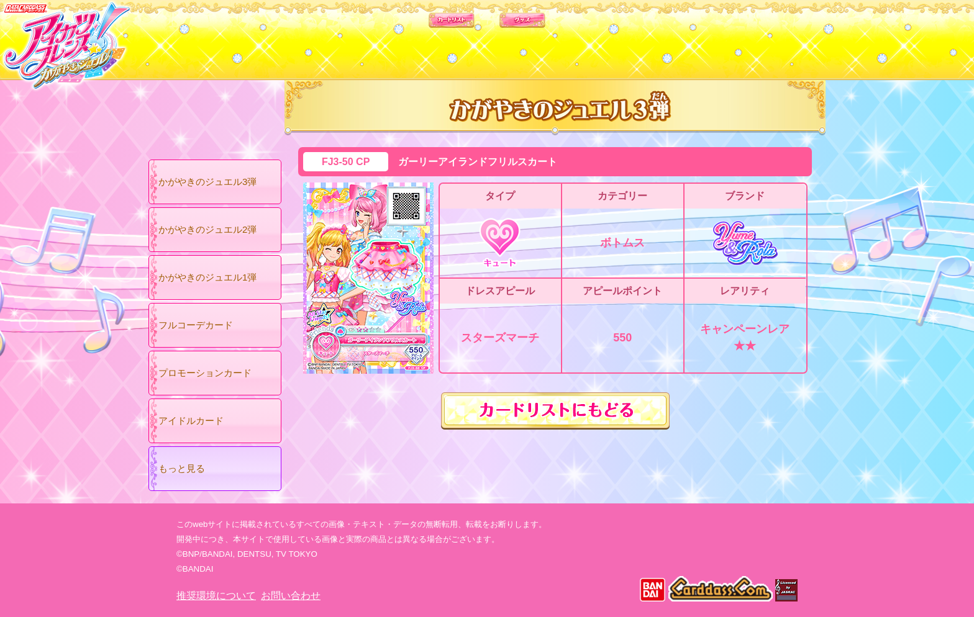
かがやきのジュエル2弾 (207, 229)
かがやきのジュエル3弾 (207, 181)
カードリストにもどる (555, 411)
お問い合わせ (291, 595)
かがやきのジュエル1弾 (207, 277)
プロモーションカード (205, 372)
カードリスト (408, 37)
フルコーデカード (195, 325)
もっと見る (181, 468)
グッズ (566, 37)
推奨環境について (216, 595)
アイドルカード (191, 420)
